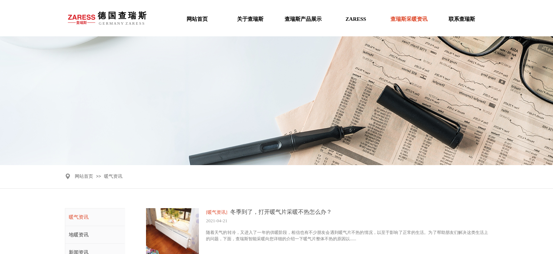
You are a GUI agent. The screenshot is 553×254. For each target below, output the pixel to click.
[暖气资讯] (216, 212)
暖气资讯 (113, 176)
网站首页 (84, 176)
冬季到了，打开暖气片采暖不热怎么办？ (281, 212)
